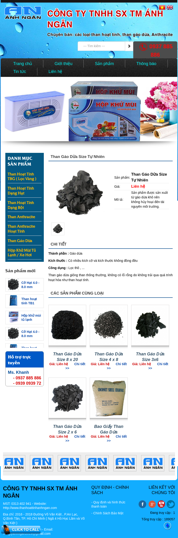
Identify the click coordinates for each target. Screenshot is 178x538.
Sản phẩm (104, 63)
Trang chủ (22, 63)
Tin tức (19, 71)
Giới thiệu (63, 63)
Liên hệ (55, 71)
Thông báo (146, 63)
